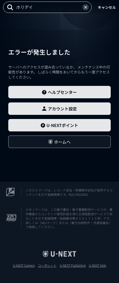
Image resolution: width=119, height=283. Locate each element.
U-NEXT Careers (24, 265)
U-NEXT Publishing (73, 265)
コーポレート (47, 265)
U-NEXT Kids (97, 265)
